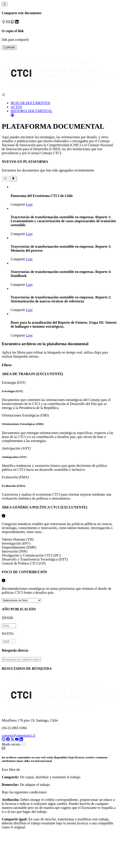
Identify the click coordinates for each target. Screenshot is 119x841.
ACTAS (16, 107)
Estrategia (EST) (59, 395)
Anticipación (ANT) (59, 459)
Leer (29, 204)
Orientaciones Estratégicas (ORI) (59, 428)
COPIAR (9, 47)
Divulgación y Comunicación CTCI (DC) (31, 555)
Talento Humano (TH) (17, 539)
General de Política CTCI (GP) (24, 563)
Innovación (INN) (14, 551)
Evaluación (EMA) (59, 487)
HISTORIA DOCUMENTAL (31, 111)
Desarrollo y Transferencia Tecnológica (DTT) (35, 559)
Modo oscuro (11, 744)
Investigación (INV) (16, 543)
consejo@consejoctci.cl (18, 735)
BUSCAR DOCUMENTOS (30, 103)
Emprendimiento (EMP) (19, 547)
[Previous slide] (5, 178)
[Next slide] (13, 178)
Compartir (18, 204)
